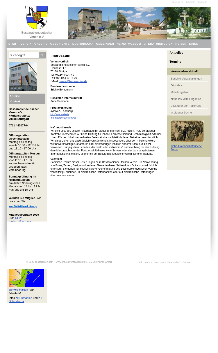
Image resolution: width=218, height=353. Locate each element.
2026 (31, 262)
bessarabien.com (44, 262)
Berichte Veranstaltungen (186, 78)
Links (193, 43)
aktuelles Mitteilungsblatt (186, 99)
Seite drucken (145, 262)
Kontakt (15, 101)
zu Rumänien (24, 298)
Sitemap (186, 262)
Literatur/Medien (158, 43)
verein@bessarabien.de (73, 81)
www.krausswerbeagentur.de (71, 262)
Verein (26, 43)
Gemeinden (105, 43)
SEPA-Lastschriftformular (20, 219)
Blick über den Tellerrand (186, 105)
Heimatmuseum (129, 43)
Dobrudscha (83, 43)
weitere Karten (18, 289)
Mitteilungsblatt (180, 92)
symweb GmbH (103, 262)
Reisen (181, 43)
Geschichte (60, 43)
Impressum (160, 262)
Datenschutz (174, 262)
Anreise (15, 96)
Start (13, 43)
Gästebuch (177, 85)
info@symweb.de (59, 114)
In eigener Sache (181, 112)
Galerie (41, 43)
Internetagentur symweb (63, 117)
